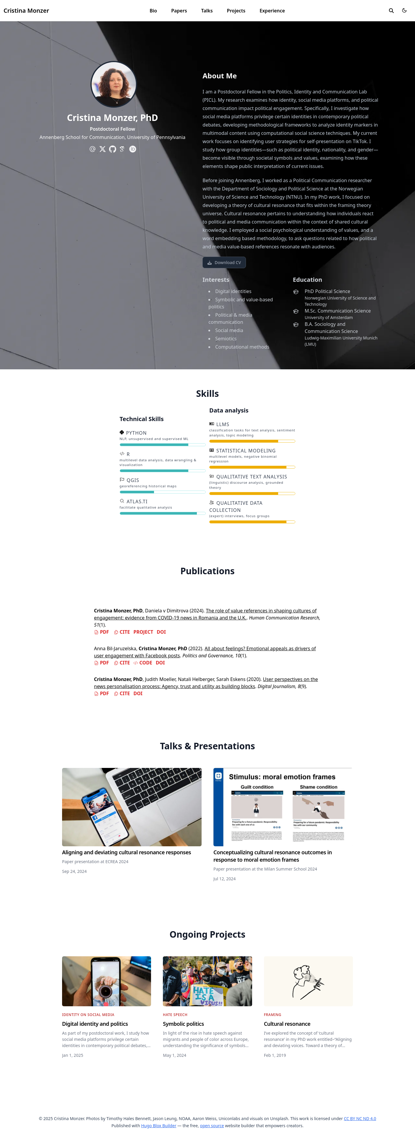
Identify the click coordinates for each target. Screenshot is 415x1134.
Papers (179, 10)
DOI (161, 632)
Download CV (224, 262)
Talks (207, 10)
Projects (236, 10)
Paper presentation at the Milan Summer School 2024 (265, 869)
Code (142, 662)
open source (212, 1125)
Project (143, 632)
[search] (391, 10)
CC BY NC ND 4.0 (360, 1118)
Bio (153, 10)
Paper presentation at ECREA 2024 (95, 861)
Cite (122, 632)
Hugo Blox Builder (158, 1125)
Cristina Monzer (26, 10)
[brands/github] (112, 149)
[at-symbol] (92, 149)
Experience (272, 10)
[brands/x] (102, 149)
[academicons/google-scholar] (122, 149)
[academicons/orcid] (132, 149)
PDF (101, 632)
